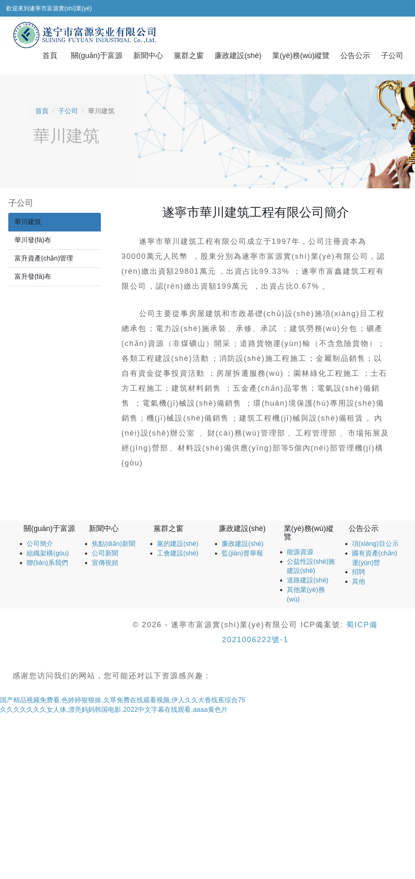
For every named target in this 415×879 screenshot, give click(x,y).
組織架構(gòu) (47, 553)
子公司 (392, 55)
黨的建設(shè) (177, 543)
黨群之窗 (189, 55)
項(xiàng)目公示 (375, 543)
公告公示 (355, 55)
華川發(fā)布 (33, 239)
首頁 (49, 55)
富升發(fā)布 (33, 276)
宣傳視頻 (105, 562)
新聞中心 (148, 55)
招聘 (358, 571)
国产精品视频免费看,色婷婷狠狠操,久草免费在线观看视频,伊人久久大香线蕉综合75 (122, 700)
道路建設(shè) (307, 580)
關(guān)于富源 (96, 55)
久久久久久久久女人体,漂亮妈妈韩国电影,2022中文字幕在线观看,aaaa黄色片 (114, 709)
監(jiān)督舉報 (242, 553)
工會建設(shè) (177, 553)
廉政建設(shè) (238, 55)
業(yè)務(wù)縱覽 (301, 55)
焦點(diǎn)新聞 (113, 543)
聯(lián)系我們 (47, 562)
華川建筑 (28, 221)
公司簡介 (40, 543)
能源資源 (300, 551)
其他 (358, 581)
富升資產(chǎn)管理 (44, 258)
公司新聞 (105, 553)
